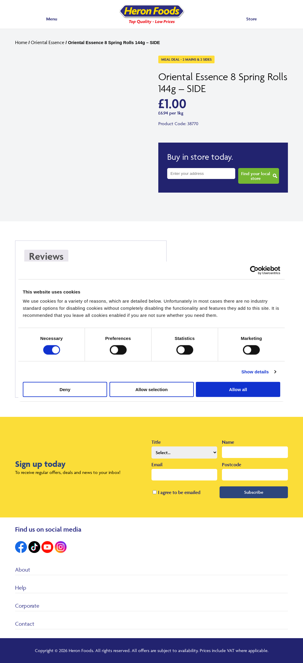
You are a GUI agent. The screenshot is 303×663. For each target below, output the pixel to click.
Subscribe (253, 492)
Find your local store (255, 176)
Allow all (238, 389)
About (22, 569)
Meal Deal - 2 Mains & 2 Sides (186, 59)
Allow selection (151, 389)
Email (157, 464)
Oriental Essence (47, 42)
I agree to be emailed (179, 492)
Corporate (27, 605)
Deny (64, 389)
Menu (51, 19)
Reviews (46, 256)
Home (21, 42)
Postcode (231, 464)
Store (251, 19)
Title (156, 442)
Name (228, 442)
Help (20, 587)
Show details (255, 371)
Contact (24, 623)
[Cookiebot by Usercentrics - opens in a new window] (254, 270)
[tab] (46, 259)
